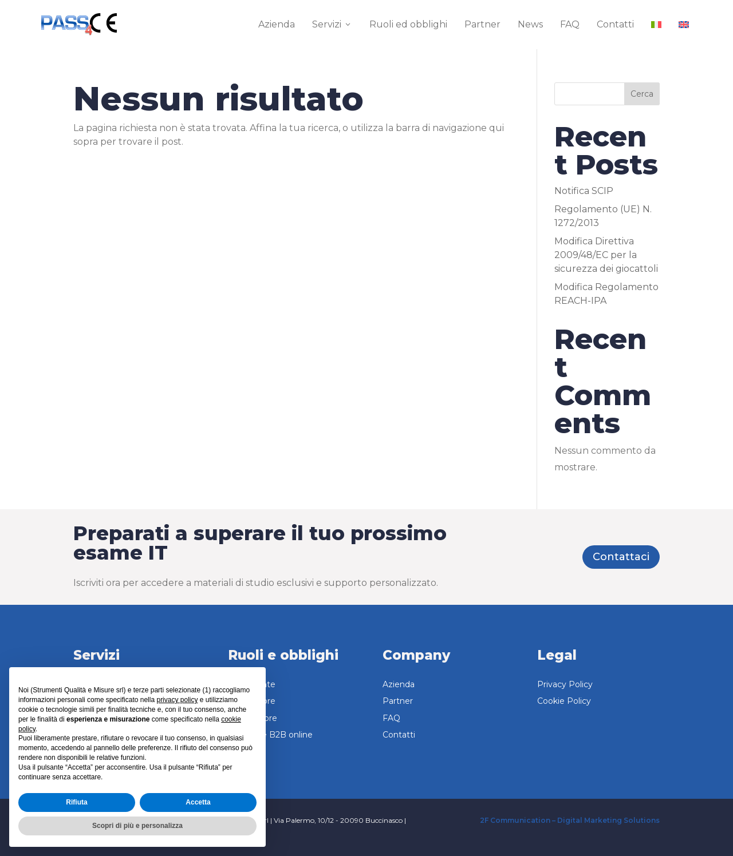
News (530, 24)
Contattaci (621, 556)
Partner (482, 24)
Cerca (641, 94)
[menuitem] (656, 24)
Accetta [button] (198, 802)
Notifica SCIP (583, 190)
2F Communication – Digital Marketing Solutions (570, 820)
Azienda (276, 24)
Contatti (615, 24)
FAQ (570, 24)
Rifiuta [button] (76, 802)
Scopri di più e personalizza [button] (137, 826)
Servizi (332, 24)
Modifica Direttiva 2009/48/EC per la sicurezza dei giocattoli (606, 255)
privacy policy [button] (177, 700)
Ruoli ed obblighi (408, 24)
